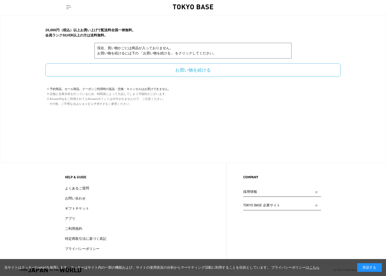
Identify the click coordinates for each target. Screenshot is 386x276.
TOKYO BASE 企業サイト (261, 205)
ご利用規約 (73, 228)
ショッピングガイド (92, 104)
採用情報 (250, 191)
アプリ (70, 218)
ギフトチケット (77, 208)
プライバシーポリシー (82, 248)
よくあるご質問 (77, 188)
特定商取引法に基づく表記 (85, 238)
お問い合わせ (75, 198)
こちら (314, 267)
